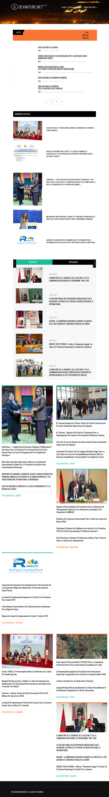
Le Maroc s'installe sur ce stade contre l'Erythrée (74, 681)
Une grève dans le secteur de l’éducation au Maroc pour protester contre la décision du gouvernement (81, 539)
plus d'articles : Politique (12, 622)
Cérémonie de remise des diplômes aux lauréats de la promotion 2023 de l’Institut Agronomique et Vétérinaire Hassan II (81, 530)
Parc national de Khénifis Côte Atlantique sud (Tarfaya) (50, 87)
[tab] (33, 262)
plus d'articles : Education (67, 547)
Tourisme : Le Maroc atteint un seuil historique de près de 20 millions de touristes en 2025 (25, 694)
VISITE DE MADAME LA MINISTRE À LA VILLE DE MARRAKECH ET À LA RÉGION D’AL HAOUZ (26, 487)
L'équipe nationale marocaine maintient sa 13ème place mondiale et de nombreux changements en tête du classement (81, 689)
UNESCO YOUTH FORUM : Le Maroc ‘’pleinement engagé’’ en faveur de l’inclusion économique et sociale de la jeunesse (70, 345)
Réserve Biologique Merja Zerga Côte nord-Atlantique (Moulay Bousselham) (56, 68)
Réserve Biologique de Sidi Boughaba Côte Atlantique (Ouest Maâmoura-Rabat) (62, 57)
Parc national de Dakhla (48, 47)
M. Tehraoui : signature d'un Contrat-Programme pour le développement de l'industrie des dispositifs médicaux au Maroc (80, 434)
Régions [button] (79, 7)
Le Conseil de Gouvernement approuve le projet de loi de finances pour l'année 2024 (26, 598)
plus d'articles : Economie (12, 712)
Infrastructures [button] (90, 7)
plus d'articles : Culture (66, 776)
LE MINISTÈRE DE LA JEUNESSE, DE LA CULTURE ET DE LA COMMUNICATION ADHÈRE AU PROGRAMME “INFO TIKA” (69, 279)
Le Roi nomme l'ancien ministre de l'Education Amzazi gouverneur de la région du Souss (26, 608)
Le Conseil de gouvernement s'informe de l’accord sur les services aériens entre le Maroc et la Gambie (27, 704)
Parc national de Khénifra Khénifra (52, 77)
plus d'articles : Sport (65, 697)
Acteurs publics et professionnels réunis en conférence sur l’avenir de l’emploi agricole (27, 673)
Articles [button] (71, 7)
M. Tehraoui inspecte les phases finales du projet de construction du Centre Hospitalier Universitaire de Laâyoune (81, 424)
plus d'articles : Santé (65, 463)
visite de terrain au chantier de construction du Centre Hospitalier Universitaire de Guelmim (81, 443)
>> (62, 101)
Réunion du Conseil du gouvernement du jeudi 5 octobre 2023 (25, 616)
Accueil (64, 7)
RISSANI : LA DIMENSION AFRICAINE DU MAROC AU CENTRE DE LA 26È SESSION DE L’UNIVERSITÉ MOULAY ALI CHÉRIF (70, 322)
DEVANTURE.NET (27, 7)
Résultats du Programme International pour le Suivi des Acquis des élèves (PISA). (81, 520)
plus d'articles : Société (11, 495)
